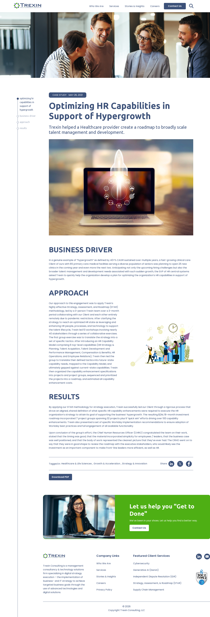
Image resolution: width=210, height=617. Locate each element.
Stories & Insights (134, 6)
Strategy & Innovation (134, 463)
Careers (155, 6)
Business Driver (28, 116)
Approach (25, 122)
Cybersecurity (141, 563)
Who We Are (96, 6)
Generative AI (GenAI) (146, 570)
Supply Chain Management (148, 589)
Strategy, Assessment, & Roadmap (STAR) (157, 583)
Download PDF (60, 477)
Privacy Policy (104, 589)
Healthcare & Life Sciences (76, 463)
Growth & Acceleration (107, 463)
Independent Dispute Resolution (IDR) (154, 576)
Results (23, 128)
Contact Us (175, 6)
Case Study (59, 95)
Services (114, 6)
